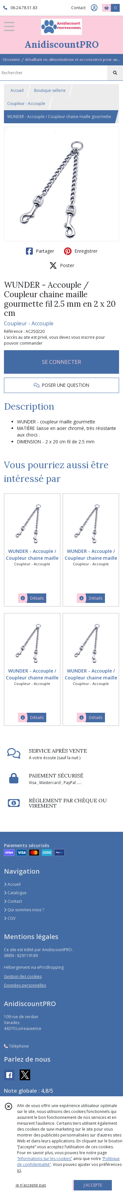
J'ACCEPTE (93, 1185)
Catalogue (15, 893)
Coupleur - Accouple (26, 103)
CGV (9, 918)
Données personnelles (25, 985)
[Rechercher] (115, 72)
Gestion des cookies (23, 976)
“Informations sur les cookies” (44, 1158)
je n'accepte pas (31, 1185)
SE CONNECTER (61, 362)
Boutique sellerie (50, 90)
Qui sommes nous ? (24, 910)
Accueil (17, 90)
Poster (61, 265)
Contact (78, 7)
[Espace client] (94, 8)
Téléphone (16, 1046)
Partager (40, 251)
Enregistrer (80, 251)
